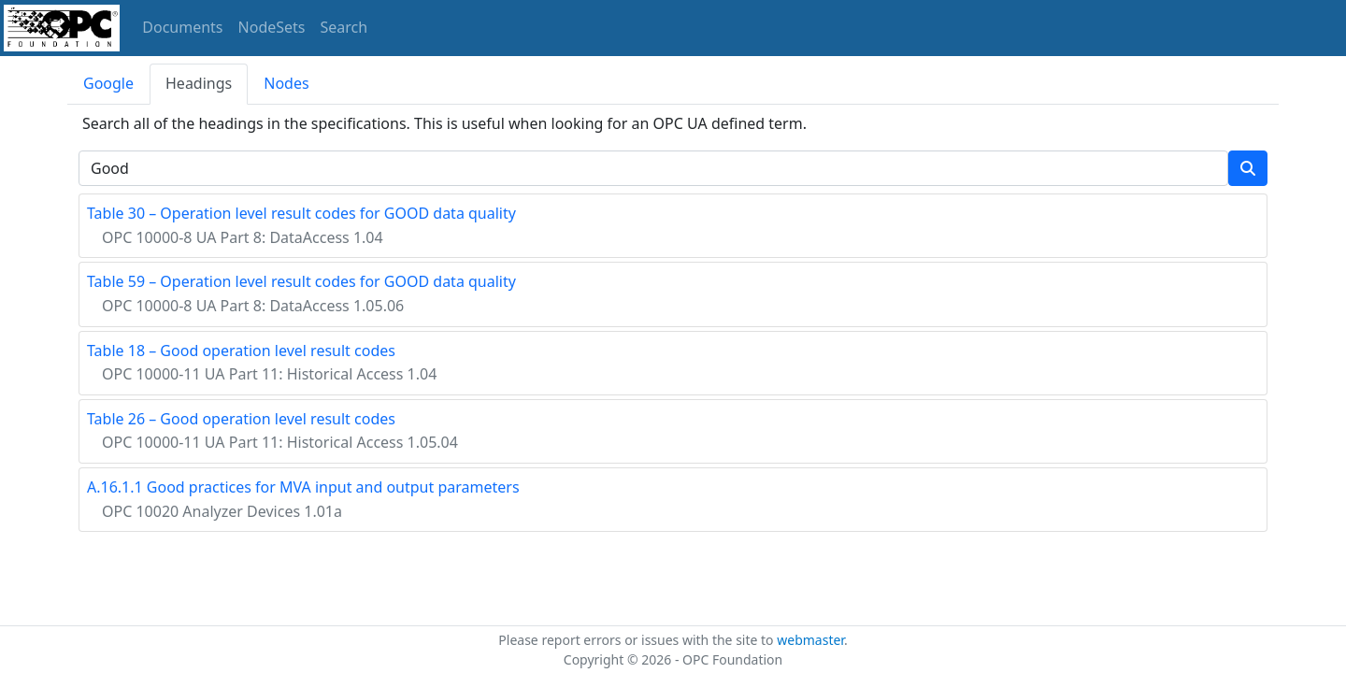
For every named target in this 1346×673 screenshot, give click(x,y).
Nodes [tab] (286, 83)
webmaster (810, 640)
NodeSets (272, 27)
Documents (182, 27)
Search (344, 27)
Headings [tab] (198, 83)
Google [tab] (108, 83)
